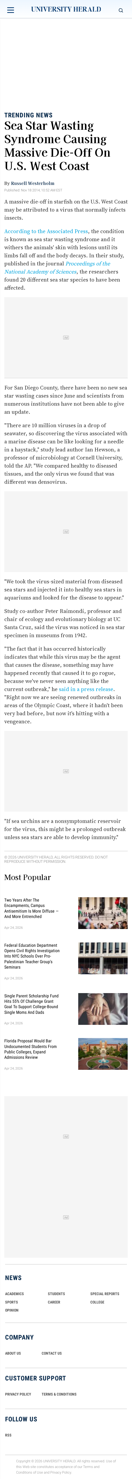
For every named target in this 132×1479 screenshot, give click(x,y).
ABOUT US (13, 1353)
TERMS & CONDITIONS (59, 1394)
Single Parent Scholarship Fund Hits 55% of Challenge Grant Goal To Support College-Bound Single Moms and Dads (31, 1004)
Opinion (12, 1310)
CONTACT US (52, 1353)
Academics (14, 1294)
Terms (88, 1467)
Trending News (28, 115)
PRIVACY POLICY (18, 1394)
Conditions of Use (29, 1472)
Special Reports (104, 1294)
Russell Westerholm (32, 183)
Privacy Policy (60, 1472)
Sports (11, 1302)
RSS (8, 1435)
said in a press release (86, 689)
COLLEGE (97, 1302)
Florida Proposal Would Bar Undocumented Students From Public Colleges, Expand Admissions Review (30, 1049)
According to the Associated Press (46, 231)
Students (56, 1294)
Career (54, 1302)
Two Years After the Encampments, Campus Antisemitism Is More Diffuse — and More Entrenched (31, 908)
